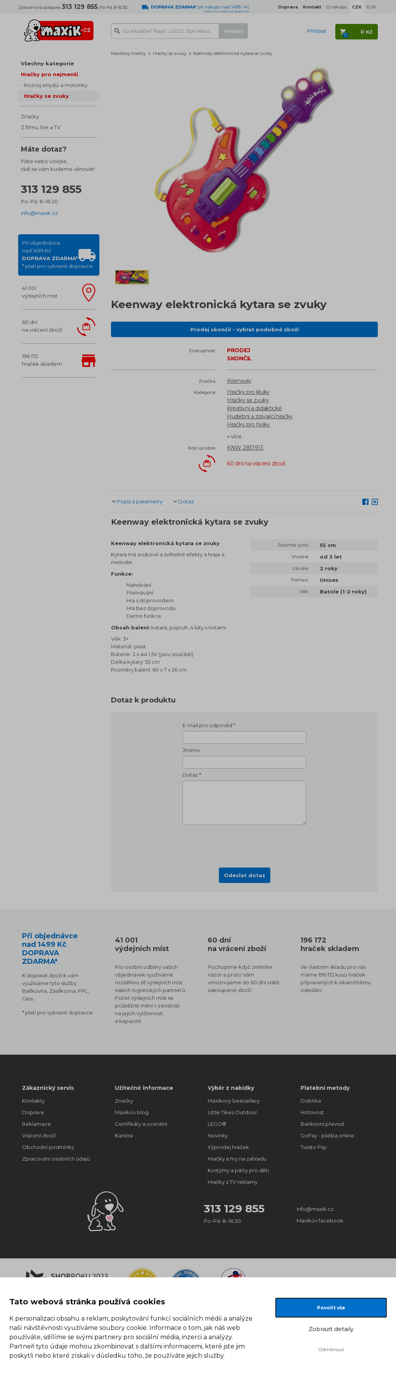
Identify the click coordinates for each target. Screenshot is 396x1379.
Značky (30, 116)
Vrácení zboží (39, 1135)
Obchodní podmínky (48, 1147)
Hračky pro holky (248, 424)
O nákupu (336, 7)
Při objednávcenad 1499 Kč (57, 254)
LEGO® (217, 1124)
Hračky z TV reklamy (233, 1182)
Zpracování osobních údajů (56, 1159)
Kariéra (124, 1135)
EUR (371, 7)
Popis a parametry (139, 501)
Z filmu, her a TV (40, 127)
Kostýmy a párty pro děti (238, 1170)
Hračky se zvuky (46, 96)
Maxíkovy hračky (128, 53)
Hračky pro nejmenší (49, 74)
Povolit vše (331, 1308)
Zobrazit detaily (331, 1329)
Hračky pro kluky (248, 392)
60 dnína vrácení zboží (42, 326)
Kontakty (33, 1101)
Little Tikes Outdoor (232, 1112)
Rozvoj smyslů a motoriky (55, 85)
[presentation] (244, 844)
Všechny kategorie (47, 63)
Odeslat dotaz (244, 875)
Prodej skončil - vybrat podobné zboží (244, 329)
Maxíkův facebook (320, 1220)
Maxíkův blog (131, 1112)
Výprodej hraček (228, 1147)
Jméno (191, 750)
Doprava (33, 1112)
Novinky (218, 1135)
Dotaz (186, 501)
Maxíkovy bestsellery (234, 1101)
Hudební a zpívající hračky (260, 416)
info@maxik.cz (39, 213)
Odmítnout (331, 1349)
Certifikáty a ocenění (141, 1124)
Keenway (239, 380)
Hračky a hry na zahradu (237, 1159)
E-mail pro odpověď (207, 725)
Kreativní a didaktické (254, 408)
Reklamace (36, 1124)
